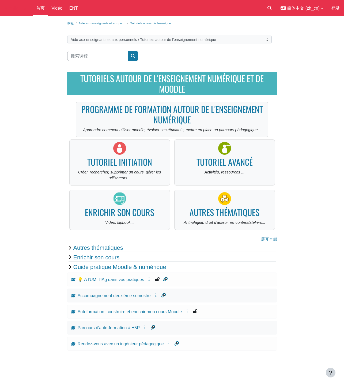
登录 (335, 8)
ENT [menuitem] (73, 8)
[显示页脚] (330, 372)
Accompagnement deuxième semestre (114, 305)
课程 (70, 23)
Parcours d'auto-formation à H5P (109, 337)
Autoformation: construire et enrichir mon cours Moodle (130, 321)
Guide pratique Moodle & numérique (119, 276)
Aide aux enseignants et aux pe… (104, 23)
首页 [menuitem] (40, 8)
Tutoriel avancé (224, 169)
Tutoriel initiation (119, 169)
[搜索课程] (97, 56)
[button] (269, 8)
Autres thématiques (224, 220)
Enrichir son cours (119, 220)
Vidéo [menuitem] (56, 8)
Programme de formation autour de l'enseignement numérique (172, 114)
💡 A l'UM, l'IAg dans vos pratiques (111, 289)
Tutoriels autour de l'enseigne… (160, 23)
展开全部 (268, 249)
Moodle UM (15, 8)
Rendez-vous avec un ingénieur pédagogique (121, 353)
